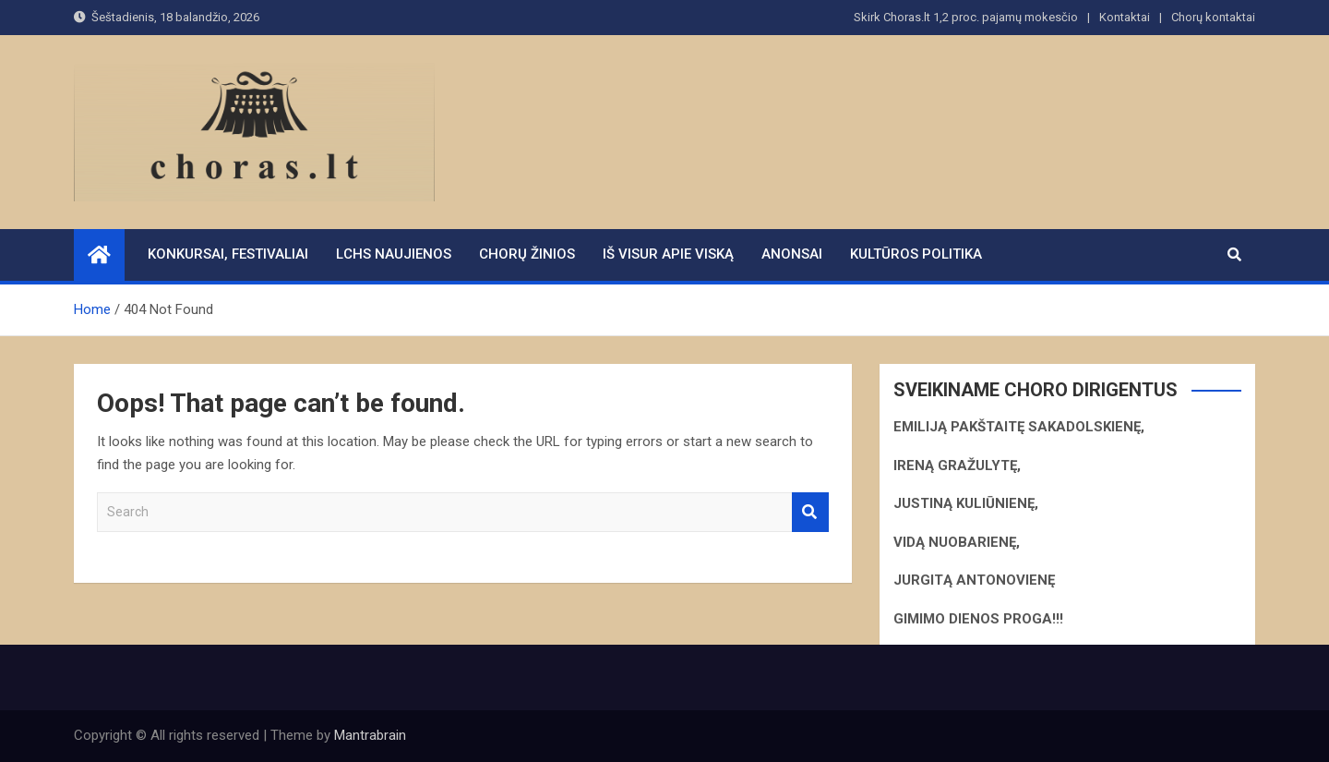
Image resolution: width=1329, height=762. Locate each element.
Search (810, 512)
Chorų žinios (527, 254)
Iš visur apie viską (668, 254)
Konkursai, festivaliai (228, 254)
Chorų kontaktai (1213, 17)
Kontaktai (1124, 17)
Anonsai (791, 254)
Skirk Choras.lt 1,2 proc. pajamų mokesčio (966, 17)
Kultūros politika (916, 254)
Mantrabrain (370, 735)
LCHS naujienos (393, 254)
